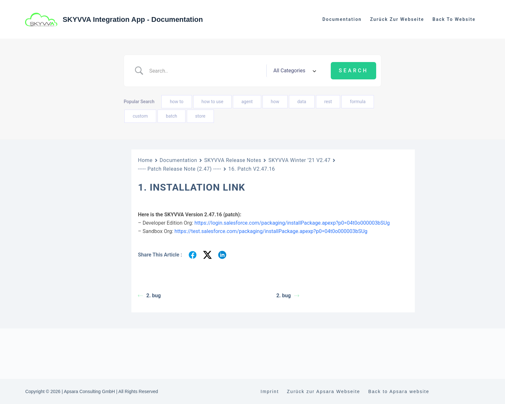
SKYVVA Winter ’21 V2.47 (56, 337)
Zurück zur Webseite (397, 19)
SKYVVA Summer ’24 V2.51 (58, 293)
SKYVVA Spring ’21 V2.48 (56, 322)
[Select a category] (293, 70)
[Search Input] (205, 70)
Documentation (342, 19)
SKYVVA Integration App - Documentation (132, 19)
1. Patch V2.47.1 (65, 380)
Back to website (454, 19)
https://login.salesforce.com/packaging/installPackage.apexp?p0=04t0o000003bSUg (292, 223)
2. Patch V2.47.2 (65, 391)
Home (145, 160)
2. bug (149, 295)
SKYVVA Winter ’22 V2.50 (56, 308)
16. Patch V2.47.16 (251, 169)
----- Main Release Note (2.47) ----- (74, 349)
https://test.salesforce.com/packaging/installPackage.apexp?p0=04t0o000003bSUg (271, 231)
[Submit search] (353, 70)
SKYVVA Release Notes (232, 160)
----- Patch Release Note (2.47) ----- (74, 364)
